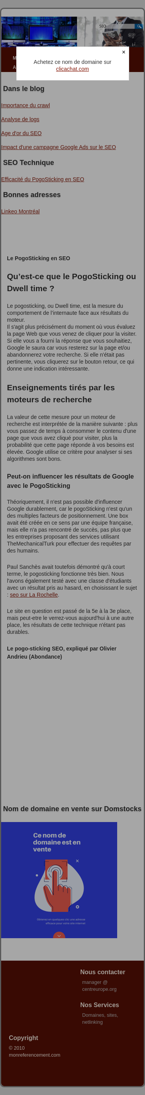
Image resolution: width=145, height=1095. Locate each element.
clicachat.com (72, 69)
